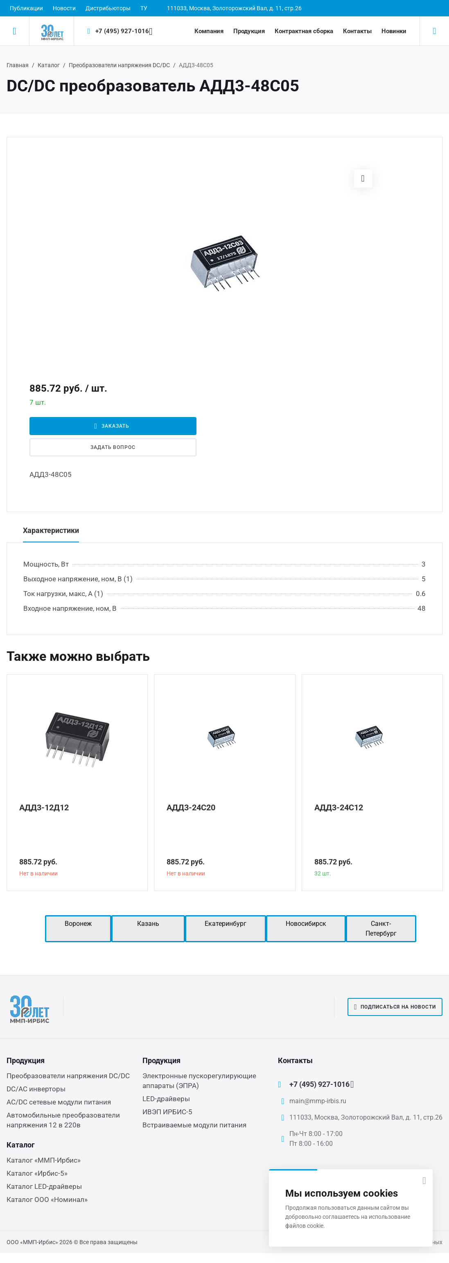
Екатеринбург (225, 923)
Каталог (49, 65)
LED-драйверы (166, 1099)
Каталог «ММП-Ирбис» (44, 1160)
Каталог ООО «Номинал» (47, 1199)
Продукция (249, 31)
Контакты (357, 31)
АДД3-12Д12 (44, 807)
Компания (208, 31)
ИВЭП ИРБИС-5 (167, 1112)
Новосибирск (306, 923)
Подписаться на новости (395, 1007)
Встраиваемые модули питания (194, 1125)
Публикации (26, 8)
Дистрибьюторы (108, 8)
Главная (18, 65)
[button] (363, 179)
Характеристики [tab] (51, 530)
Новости (64, 8)
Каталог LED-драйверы (44, 1186)
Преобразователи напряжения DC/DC (119, 65)
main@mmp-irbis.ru (317, 1101)
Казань (148, 923)
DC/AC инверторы (36, 1089)
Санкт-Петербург (381, 928)
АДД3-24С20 (191, 807)
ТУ (143, 8)
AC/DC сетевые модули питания (59, 1102)
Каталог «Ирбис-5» (37, 1173)
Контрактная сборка (304, 31)
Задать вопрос (112, 447)
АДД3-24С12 (338, 807)
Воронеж (78, 923)
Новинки (393, 31)
